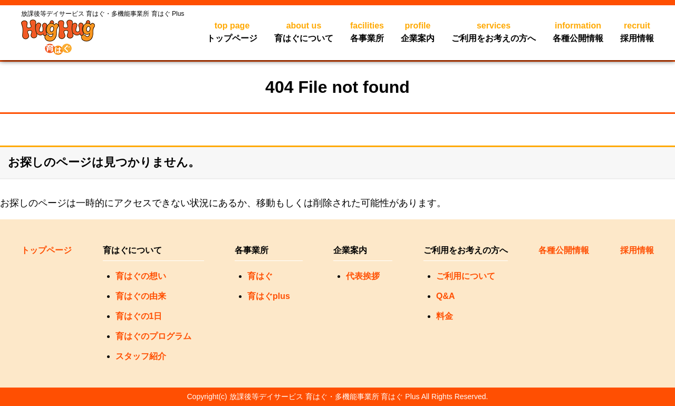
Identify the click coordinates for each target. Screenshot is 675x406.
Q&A (445, 296)
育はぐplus (268, 296)
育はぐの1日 (138, 316)
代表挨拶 (363, 276)
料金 (444, 316)
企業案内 (418, 31)
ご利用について (465, 276)
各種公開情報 (578, 31)
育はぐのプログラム (153, 336)
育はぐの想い (140, 276)
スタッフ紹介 (140, 356)
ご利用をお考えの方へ (493, 31)
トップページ (232, 31)
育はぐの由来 (140, 296)
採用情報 (637, 31)
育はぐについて (303, 31)
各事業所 (367, 31)
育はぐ (260, 276)
